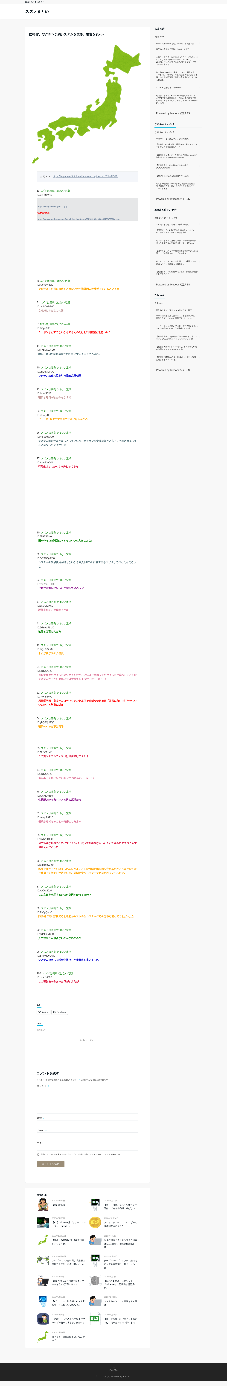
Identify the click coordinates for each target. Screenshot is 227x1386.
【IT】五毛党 (58, 1210)
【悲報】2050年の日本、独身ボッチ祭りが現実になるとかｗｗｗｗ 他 (176, 358)
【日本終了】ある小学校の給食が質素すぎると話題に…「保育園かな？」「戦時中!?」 (177, 252)
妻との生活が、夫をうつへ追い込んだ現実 (174, 310)
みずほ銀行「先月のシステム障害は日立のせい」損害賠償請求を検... (120, 1249)
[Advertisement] (87, 248)
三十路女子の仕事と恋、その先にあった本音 (175, 44)
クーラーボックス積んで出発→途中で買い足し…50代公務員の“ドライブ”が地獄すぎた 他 (177, 327)
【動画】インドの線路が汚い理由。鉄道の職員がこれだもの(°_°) (177, 273)
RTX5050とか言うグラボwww (168, 88)
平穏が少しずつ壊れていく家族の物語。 (173, 139)
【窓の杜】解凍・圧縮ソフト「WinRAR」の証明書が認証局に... (119, 1289)
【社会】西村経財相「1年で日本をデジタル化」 (68, 1247)
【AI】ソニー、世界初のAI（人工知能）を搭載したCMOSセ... (68, 1308)
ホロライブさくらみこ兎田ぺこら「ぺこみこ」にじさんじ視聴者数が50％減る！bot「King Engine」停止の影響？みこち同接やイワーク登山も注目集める (177, 61)
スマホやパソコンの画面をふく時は (120, 1308)
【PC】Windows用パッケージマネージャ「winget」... (69, 1229)
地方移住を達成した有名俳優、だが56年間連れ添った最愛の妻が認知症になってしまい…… (176, 241)
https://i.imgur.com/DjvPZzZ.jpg (52, 206)
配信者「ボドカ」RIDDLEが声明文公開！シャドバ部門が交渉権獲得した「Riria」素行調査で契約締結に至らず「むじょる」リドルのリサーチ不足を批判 (177, 99)
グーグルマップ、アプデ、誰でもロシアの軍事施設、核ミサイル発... (120, 1269)
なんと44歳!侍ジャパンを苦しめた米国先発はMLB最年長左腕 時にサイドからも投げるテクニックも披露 (176, 186)
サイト (40, 1147)
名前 (40, 1123)
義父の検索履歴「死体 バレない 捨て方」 (173, 49)
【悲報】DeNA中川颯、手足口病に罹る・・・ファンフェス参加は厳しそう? (176, 145)
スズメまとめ (37, 11)
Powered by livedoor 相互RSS (173, 113)
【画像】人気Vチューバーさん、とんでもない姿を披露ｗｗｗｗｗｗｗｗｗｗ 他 (176, 348)
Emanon (127, 1381)
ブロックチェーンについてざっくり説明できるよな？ (120, 1229)
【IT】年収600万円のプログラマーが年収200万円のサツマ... (68, 1288)
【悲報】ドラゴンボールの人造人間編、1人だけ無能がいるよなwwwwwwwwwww (176, 156)
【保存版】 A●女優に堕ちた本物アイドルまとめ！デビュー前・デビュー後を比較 (175, 231)
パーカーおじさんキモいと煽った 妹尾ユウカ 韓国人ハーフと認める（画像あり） (177, 262)
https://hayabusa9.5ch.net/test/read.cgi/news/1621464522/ (85, 176)
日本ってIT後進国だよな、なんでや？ (68, 1343)
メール (42, 1135)
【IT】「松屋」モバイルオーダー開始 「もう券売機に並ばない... (120, 1212)
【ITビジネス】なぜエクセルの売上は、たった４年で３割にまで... (120, 1326)
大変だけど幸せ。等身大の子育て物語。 (173, 224)
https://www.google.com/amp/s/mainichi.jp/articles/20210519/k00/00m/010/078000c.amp (79, 219)
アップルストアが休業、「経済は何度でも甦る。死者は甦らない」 (68, 1267)
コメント (43, 1086)
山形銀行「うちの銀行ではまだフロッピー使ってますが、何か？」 (68, 1326)
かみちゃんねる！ (164, 132)
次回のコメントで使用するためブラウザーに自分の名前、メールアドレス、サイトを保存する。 (81, 1159)
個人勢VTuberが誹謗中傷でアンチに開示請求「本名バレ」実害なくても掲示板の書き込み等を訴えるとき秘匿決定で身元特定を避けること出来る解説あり (177, 76)
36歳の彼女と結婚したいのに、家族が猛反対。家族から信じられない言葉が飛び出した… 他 (176, 317)
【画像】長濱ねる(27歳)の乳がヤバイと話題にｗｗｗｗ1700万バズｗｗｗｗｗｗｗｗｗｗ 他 (176, 337)
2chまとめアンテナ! (165, 218)
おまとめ (159, 37)
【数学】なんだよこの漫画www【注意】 (173, 176)
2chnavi (158, 303)
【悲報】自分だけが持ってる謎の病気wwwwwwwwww (172, 166)
